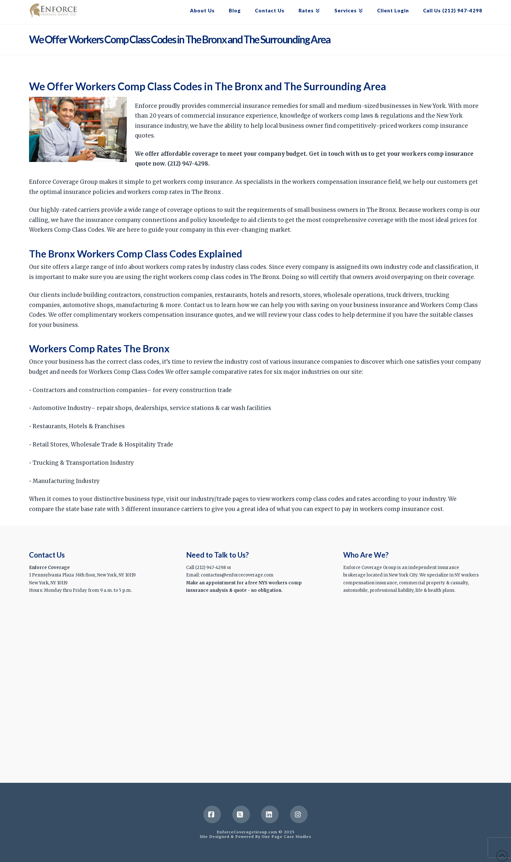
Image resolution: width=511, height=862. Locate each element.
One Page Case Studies (286, 836)
